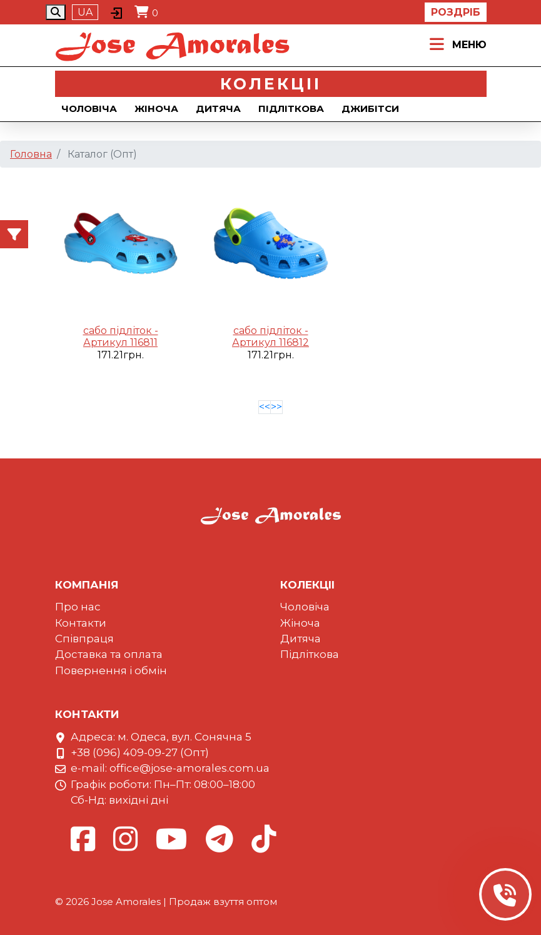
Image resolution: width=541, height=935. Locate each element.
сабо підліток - (120, 330)
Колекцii (270, 83)
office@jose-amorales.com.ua (189, 768)
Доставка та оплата (109, 654)
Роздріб (455, 12)
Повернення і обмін (111, 670)
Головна (31, 154)
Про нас (78, 606)
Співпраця (84, 638)
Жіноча (156, 108)
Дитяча (218, 108)
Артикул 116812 (270, 342)
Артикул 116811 (120, 342)
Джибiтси (370, 108)
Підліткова (291, 108)
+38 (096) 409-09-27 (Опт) (140, 752)
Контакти (80, 623)
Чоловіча (89, 108)
